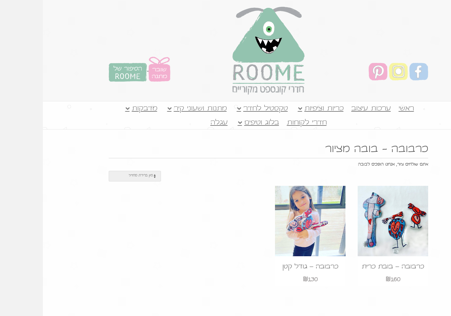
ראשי (363, 109)
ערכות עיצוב (328, 109)
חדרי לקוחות (264, 123)
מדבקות (101, 109)
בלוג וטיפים (218, 123)
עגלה (176, 123)
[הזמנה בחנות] (92, 176)
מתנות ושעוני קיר (157, 109)
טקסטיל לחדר (222, 109)
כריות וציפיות (281, 109)
